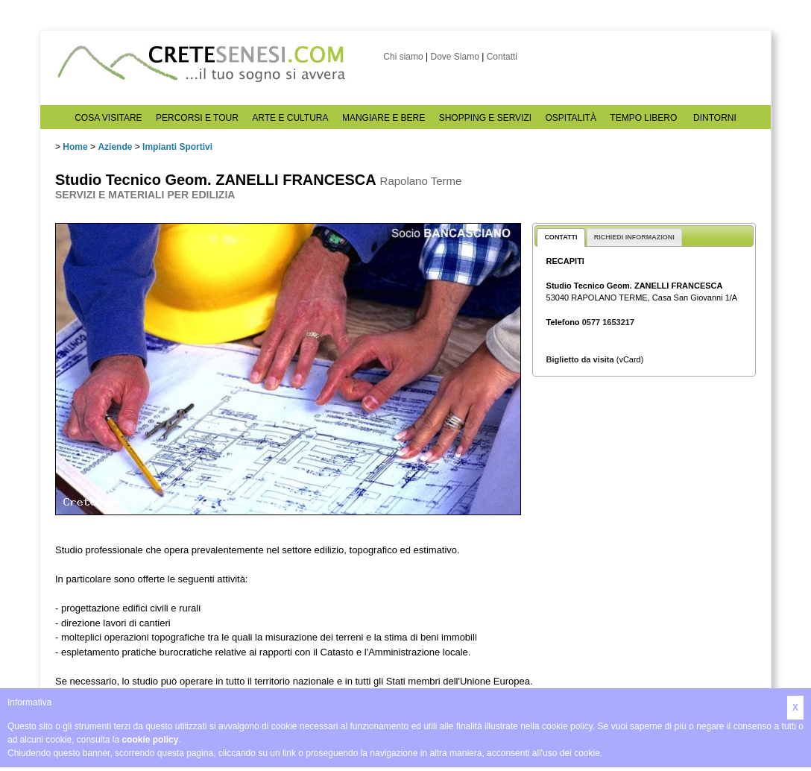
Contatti (502, 56)
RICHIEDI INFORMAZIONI (634, 237)
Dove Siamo (454, 56)
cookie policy (150, 739)
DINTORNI (714, 118)
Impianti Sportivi (177, 147)
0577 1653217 (608, 322)
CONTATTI (560, 237)
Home (75, 147)
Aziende (115, 147)
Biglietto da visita (580, 359)
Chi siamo (403, 56)
